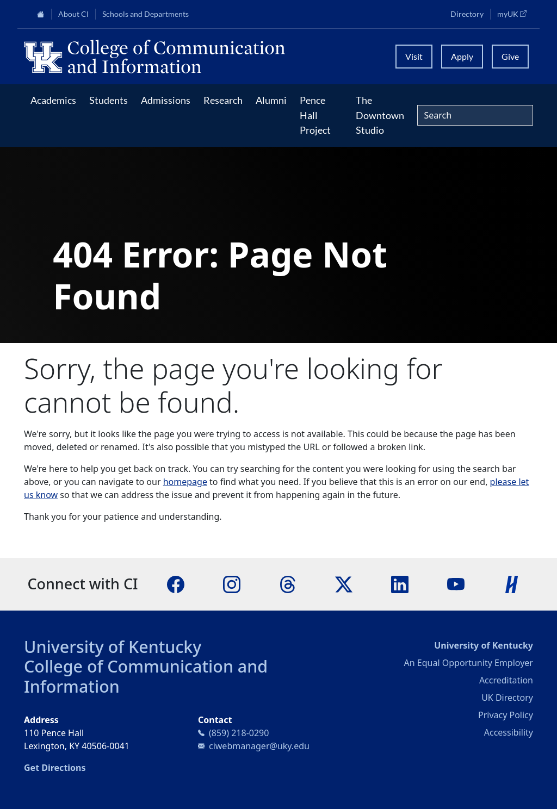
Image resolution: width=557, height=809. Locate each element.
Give (510, 56)
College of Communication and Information (146, 676)
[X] (343, 583)
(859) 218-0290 (239, 733)
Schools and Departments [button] (145, 14)
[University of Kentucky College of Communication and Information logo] (203, 56)
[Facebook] (175, 583)
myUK (515, 13)
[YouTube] (456, 583)
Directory (467, 14)
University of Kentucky (112, 646)
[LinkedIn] (400, 583)
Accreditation (506, 680)
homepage (185, 482)
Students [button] (108, 100)
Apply (462, 56)
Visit (414, 56)
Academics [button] (53, 100)
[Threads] (287, 583)
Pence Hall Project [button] (315, 115)
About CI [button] (73, 14)
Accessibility (508, 732)
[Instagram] (231, 583)
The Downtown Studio (380, 115)
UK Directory (507, 698)
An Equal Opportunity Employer (468, 663)
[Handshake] (511, 583)
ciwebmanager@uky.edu (259, 746)
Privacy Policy (505, 715)
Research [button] (223, 100)
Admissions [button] (165, 100)
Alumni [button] (271, 100)
